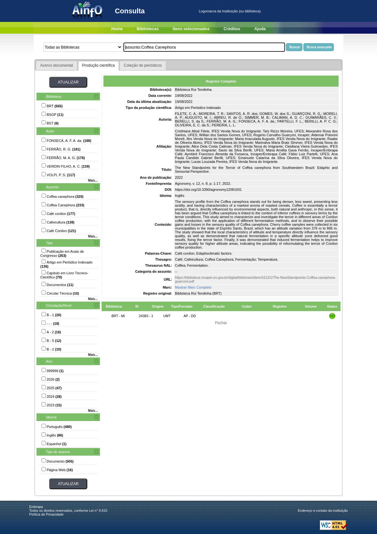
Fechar (221, 323)
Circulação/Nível (58, 305)
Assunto (52, 187)
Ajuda (260, 28)
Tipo (49, 243)
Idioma (51, 417)
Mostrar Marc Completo (193, 287)
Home (117, 28)
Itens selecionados (191, 28)
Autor (50, 131)
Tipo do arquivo (58, 452)
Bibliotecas (148, 28)
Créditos (231, 28)
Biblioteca (53, 96)
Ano (49, 361)
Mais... (93, 180)
